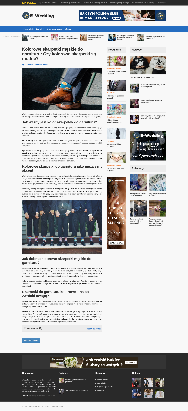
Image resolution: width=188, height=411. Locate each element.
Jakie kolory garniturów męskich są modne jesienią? (96, 38)
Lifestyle (100, 390)
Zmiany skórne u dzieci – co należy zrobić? (138, 195)
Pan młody (43, 65)
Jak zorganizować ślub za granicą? (144, 3)
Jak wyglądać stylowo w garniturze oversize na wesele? (125, 38)
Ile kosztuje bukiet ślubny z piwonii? (46, 3)
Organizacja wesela (114, 69)
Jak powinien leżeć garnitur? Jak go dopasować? (136, 221)
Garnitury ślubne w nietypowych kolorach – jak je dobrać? (153, 117)
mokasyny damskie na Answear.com (42, 396)
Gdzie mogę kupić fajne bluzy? (143, 77)
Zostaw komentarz (94, 328)
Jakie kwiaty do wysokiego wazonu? (96, 3)
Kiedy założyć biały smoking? (120, 3)
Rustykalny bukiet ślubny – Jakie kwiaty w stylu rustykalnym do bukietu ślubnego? (157, 222)
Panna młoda (102, 380)
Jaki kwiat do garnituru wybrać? (71, 3)
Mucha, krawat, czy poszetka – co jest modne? (68, 37)
